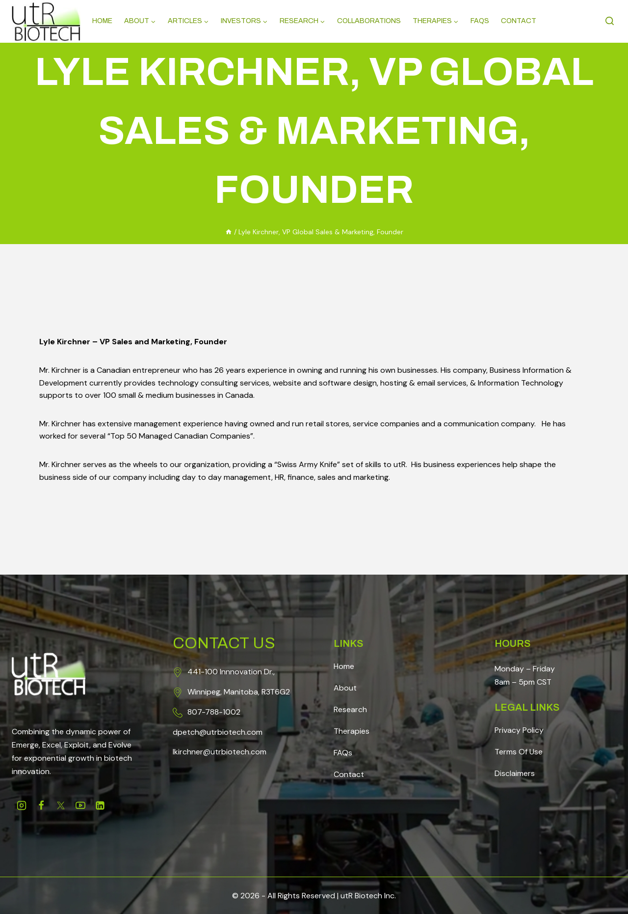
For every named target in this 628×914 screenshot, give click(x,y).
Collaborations (369, 21)
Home (102, 21)
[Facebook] (41, 805)
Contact (518, 21)
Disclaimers (515, 773)
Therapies (351, 731)
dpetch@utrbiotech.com (217, 732)
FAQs (343, 753)
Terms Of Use (519, 752)
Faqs (480, 21)
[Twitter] (61, 805)
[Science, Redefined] (46, 21)
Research (350, 709)
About (345, 688)
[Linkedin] (100, 805)
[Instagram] (21, 805)
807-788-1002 (213, 712)
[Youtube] (80, 805)
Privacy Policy (519, 730)
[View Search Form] (610, 21)
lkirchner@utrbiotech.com (219, 752)
